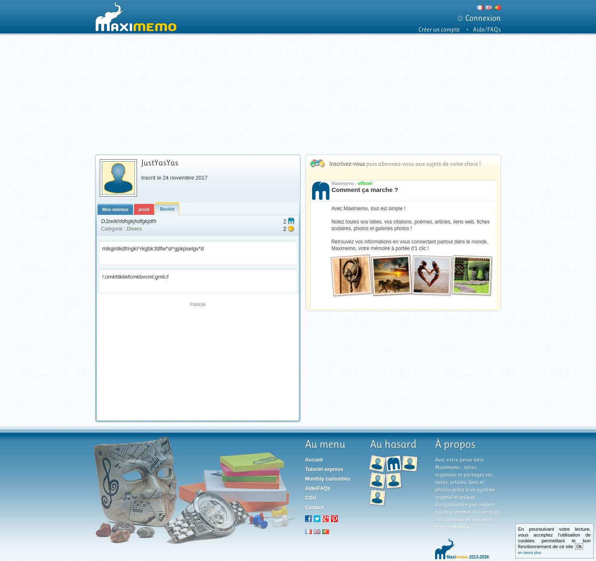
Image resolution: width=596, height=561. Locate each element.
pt (325, 531)
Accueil (314, 460)
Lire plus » (459, 527)
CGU (310, 498)
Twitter (317, 518)
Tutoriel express (324, 469)
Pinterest (334, 518)
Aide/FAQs (487, 29)
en (317, 531)
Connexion (483, 18)
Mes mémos (115, 209)
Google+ (325, 518)
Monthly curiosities (327, 479)
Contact (314, 507)
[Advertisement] (299, 94)
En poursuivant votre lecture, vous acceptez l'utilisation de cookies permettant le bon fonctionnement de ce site (554, 540)
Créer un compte (439, 29)
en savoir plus (529, 553)
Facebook (308, 518)
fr (308, 531)
